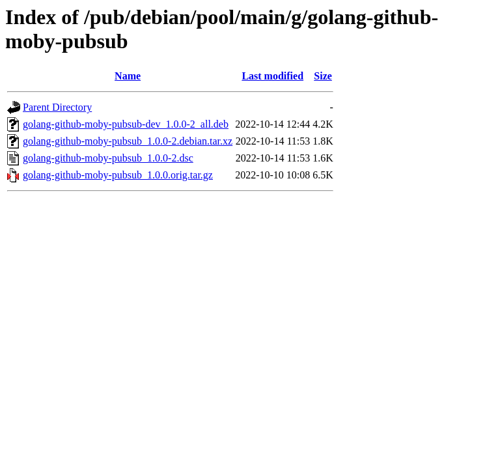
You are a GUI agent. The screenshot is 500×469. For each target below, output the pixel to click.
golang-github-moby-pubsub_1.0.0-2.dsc (108, 157)
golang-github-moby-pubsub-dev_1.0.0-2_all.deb (126, 124)
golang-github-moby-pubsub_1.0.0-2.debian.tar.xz (127, 141)
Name (128, 75)
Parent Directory (57, 107)
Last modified (272, 75)
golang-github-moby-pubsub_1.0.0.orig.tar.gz (118, 174)
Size (323, 75)
